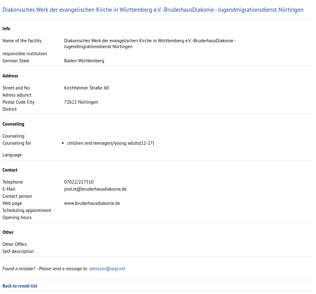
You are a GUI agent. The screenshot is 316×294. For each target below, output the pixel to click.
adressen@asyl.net (107, 268)
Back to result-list (19, 286)
